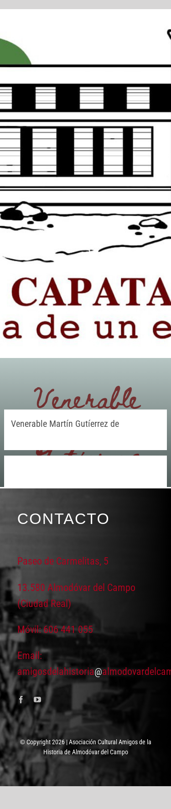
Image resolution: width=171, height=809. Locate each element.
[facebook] (21, 699)
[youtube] (37, 699)
